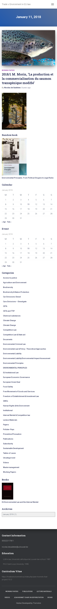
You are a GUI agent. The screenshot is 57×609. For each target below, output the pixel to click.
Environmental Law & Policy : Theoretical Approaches (24, 349)
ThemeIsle (37, 603)
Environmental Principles (13, 363)
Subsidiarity (8, 444)
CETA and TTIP (9, 311)
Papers (6, 425)
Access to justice (10, 278)
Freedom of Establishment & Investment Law (21, 396)
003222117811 (8, 541)
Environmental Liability (12, 354)
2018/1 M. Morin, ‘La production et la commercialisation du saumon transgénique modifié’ (27, 78)
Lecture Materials (10, 420)
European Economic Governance (16, 377)
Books (50, 597)
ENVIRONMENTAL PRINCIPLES (15, 368)
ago (26, 88)
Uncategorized (9, 458)
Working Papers (8, 70)
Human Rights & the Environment (16, 406)
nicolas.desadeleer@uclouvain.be (15, 547)
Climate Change (9, 320)
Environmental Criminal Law (14, 344)
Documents (7, 339)
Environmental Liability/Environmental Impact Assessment (26, 358)
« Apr (4, 222)
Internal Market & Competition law (16, 415)
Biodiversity (8, 287)
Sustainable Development (13, 448)
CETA (5, 306)
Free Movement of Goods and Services (19, 391)
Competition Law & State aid (14, 335)
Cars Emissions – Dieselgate (14, 302)
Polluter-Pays (8, 429)
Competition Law (9, 330)
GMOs (5, 401)
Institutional (8, 410)
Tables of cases (9, 453)
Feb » (9, 222)
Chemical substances (12, 316)
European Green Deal (11, 382)
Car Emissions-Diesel (12, 297)
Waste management (11, 467)
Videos (6, 463)
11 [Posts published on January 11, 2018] (28, 204)
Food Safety (8, 387)
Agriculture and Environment (14, 283)
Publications (8, 439)
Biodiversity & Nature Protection (16, 292)
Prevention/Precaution (12, 434)
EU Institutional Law (11, 373)
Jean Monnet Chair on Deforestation (29, 597)
